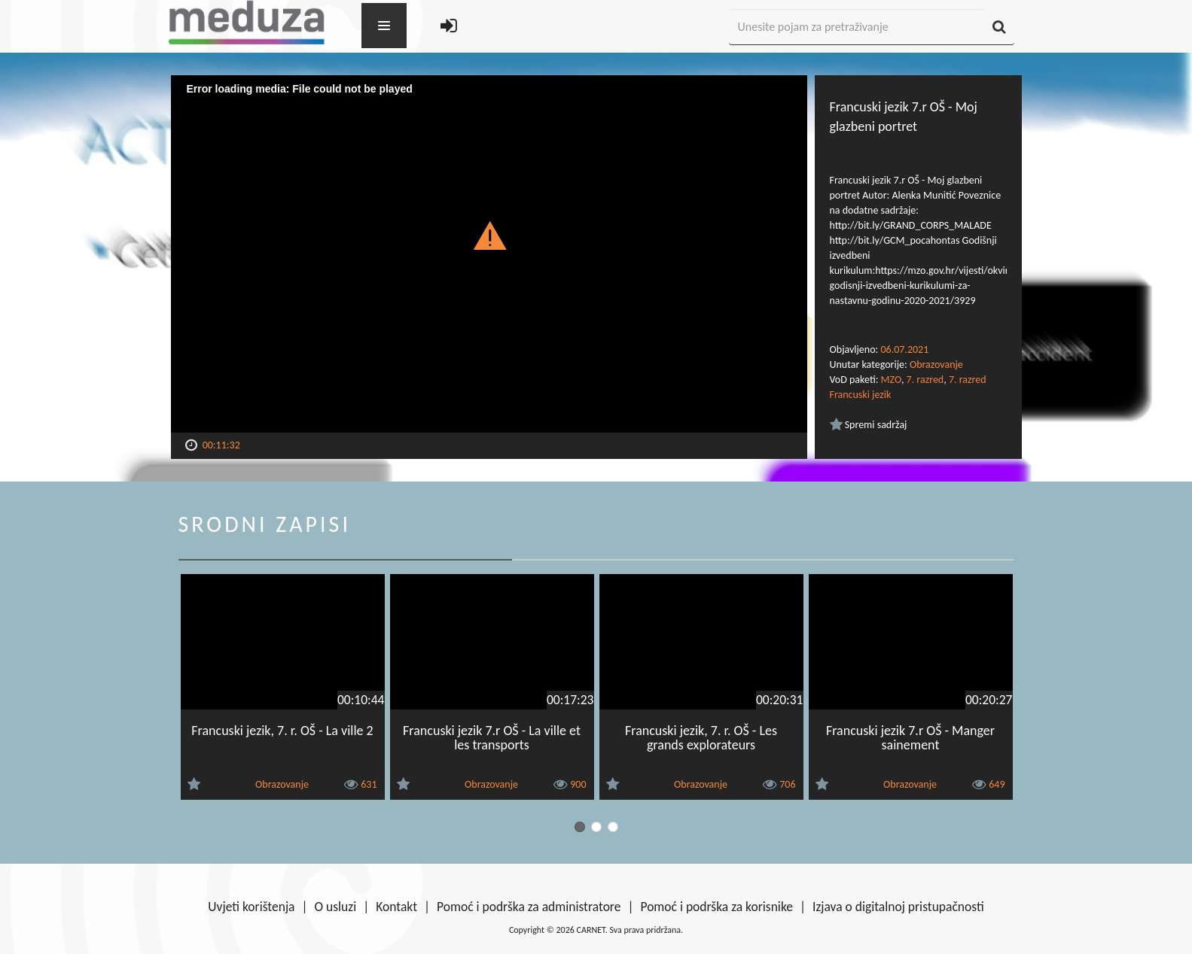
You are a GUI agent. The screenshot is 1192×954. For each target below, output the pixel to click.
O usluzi (336, 906)
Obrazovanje (936, 364)
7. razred (925, 379)
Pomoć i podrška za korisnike (716, 906)
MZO (891, 379)
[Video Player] (489, 254)
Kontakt (396, 906)
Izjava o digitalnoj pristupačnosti (898, 906)
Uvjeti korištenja (251, 906)
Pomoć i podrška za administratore (528, 906)
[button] (489, 234)
